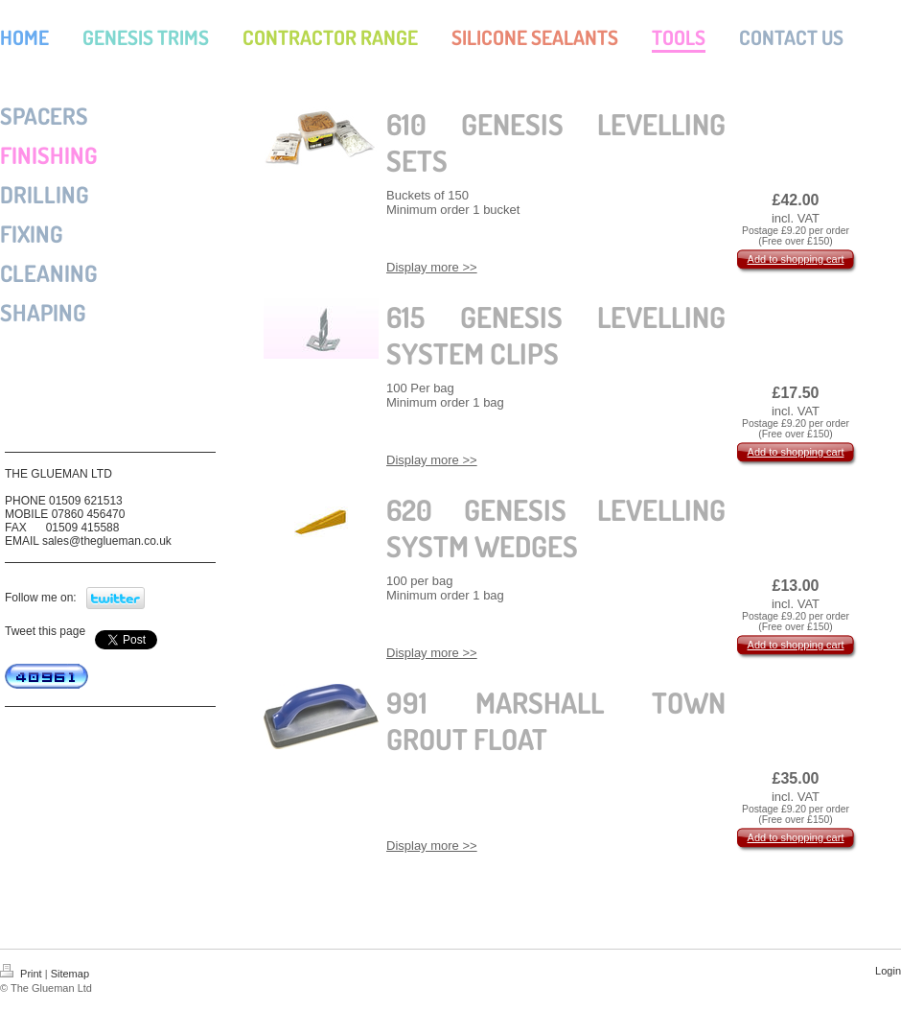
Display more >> (431, 267)
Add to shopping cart (796, 259)
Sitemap (70, 973)
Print (22, 973)
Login (888, 970)
